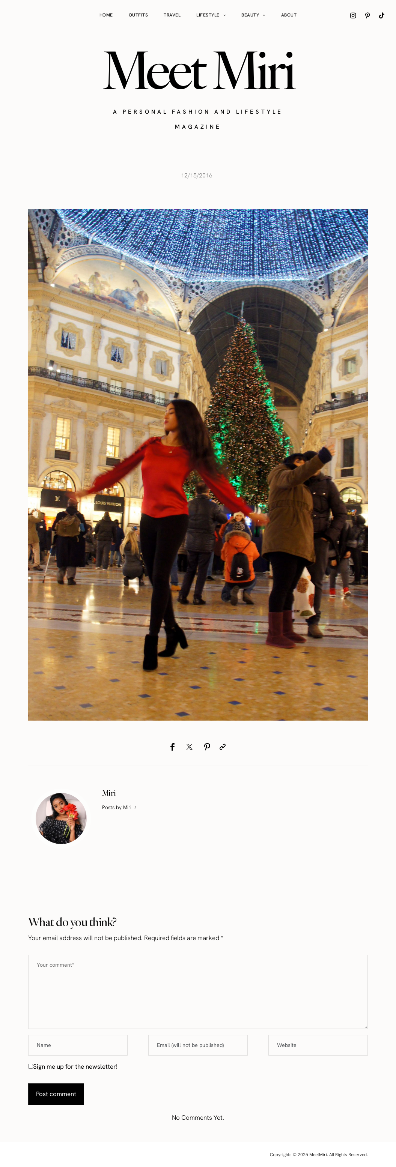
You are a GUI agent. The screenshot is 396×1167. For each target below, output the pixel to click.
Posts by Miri (120, 807)
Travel (172, 15)
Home (106, 15)
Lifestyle (208, 15)
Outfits (138, 15)
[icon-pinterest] (367, 15)
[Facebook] (172, 747)
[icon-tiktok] (381, 15)
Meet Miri (198, 69)
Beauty (250, 15)
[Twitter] (189, 747)
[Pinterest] (207, 747)
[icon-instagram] (353, 15)
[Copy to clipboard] (222, 747)
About (289, 15)
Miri (109, 793)
